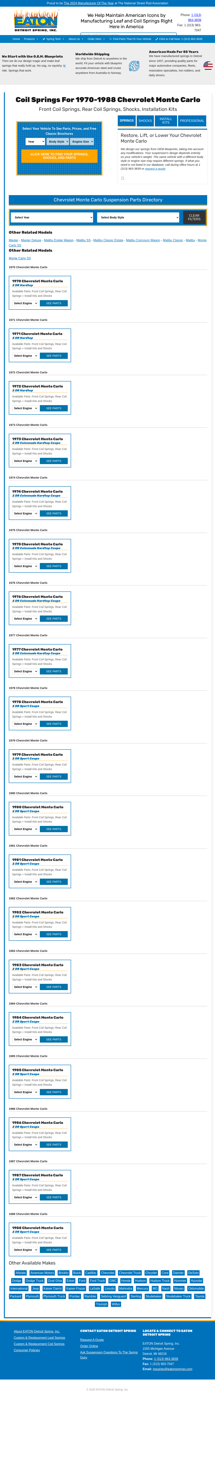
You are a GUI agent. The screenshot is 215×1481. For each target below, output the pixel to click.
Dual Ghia (55, 1280)
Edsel (70, 1280)
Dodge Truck (35, 1280)
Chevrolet (107, 1273)
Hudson (140, 1280)
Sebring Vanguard (113, 1296)
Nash (166, 1288)
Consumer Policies (27, 1350)
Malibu (190, 240)
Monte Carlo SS (20, 258)
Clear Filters (194, 217)
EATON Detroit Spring (43, 20)
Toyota (199, 1296)
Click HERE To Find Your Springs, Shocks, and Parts (59, 156)
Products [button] (31, 39)
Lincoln (110, 1288)
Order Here (96, 39)
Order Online (89, 1346)
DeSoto (193, 1273)
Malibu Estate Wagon (59, 240)
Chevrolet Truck (130, 1273)
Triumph (101, 1304)
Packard (15, 1296)
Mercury (142, 1288)
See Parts (53, 303)
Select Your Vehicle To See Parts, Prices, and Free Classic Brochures (59, 131)
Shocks (145, 120)
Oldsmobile (196, 1288)
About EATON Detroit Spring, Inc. (37, 1331)
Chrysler (151, 1273)
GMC (113, 1280)
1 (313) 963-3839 (166, 1359)
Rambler (90, 1296)
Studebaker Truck (178, 1296)
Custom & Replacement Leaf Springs (39, 1337)
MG (155, 1288)
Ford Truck (97, 1280)
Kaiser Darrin (53, 1288)
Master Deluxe (31, 240)
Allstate (21, 1273)
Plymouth (32, 1296)
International (19, 1288)
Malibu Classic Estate (108, 240)
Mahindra (125, 1288)
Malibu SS (83, 240)
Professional (192, 120)
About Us (76, 39)
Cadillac (90, 1273)
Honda (125, 1280)
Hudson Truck (160, 1280)
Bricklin (64, 1273)
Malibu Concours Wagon (143, 240)
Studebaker (154, 1296)
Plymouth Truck (54, 1296)
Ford (82, 1280)
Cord (165, 1273)
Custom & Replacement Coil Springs (39, 1344)
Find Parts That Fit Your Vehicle (132, 39)
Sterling (135, 1296)
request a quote (155, 168)
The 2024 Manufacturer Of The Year (89, 3)
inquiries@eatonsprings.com (172, 1369)
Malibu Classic (173, 240)
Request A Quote (92, 1340)
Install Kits (166, 120)
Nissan (179, 1288)
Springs (127, 120)
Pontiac (75, 1296)
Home (16, 39)
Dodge (16, 1280)
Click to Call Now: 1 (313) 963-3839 (180, 39)
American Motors (42, 1273)
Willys (116, 1304)
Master (13, 240)
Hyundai (196, 1280)
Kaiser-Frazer (75, 1288)
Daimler (178, 1273)
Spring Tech (55, 39)
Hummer (180, 1280)
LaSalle (95, 1288)
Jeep (35, 1288)
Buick (77, 1273)
